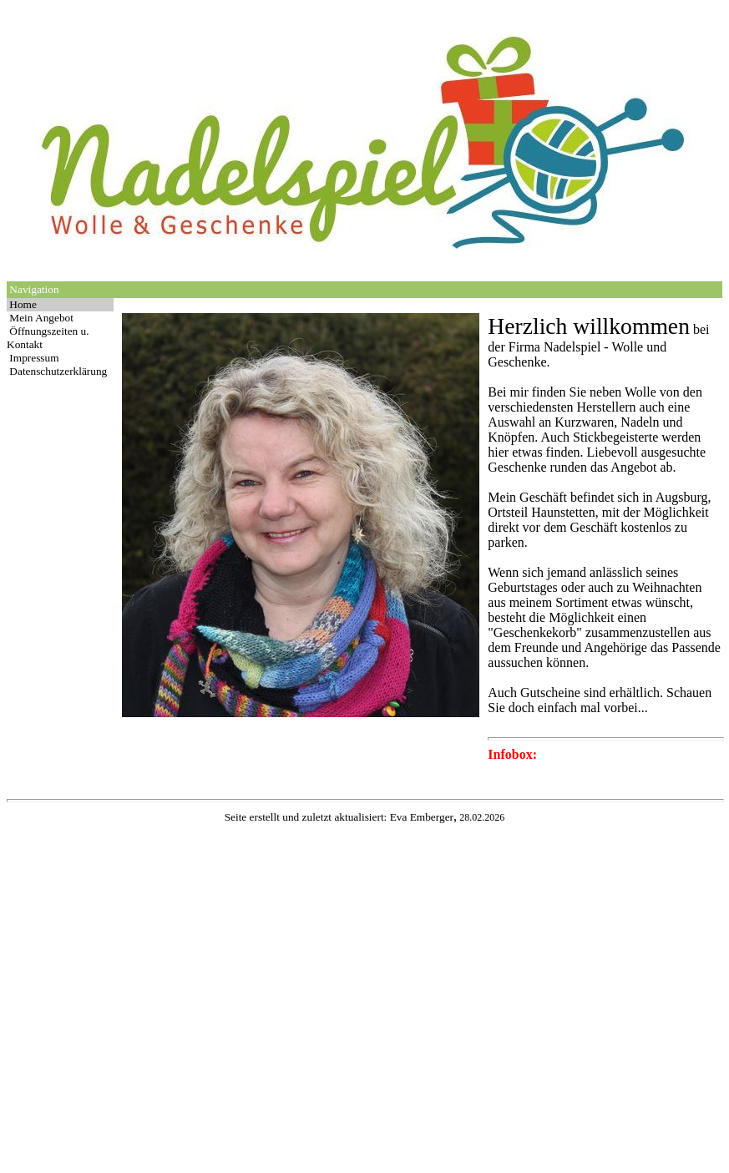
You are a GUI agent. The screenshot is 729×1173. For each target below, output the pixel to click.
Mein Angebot (41, 317)
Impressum (33, 357)
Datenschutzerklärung (58, 371)
